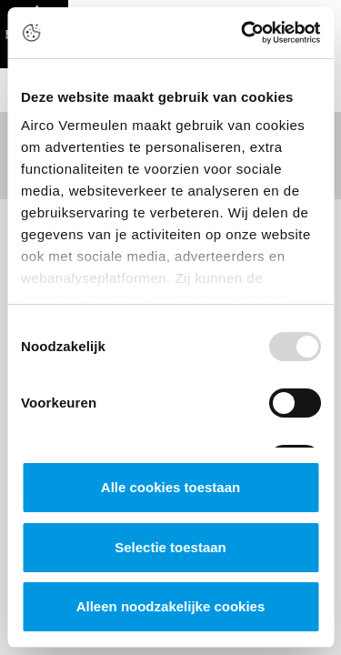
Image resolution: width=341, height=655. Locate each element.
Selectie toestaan (170, 547)
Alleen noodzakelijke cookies (171, 606)
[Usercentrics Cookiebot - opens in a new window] (242, 33)
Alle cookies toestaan (170, 487)
